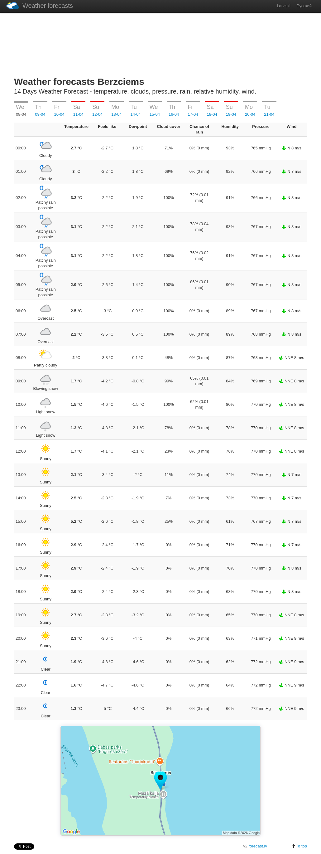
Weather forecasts (39, 5)
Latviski (283, 5)
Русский (304, 5)
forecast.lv (258, 846)
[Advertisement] (160, 43)
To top (299, 846)
